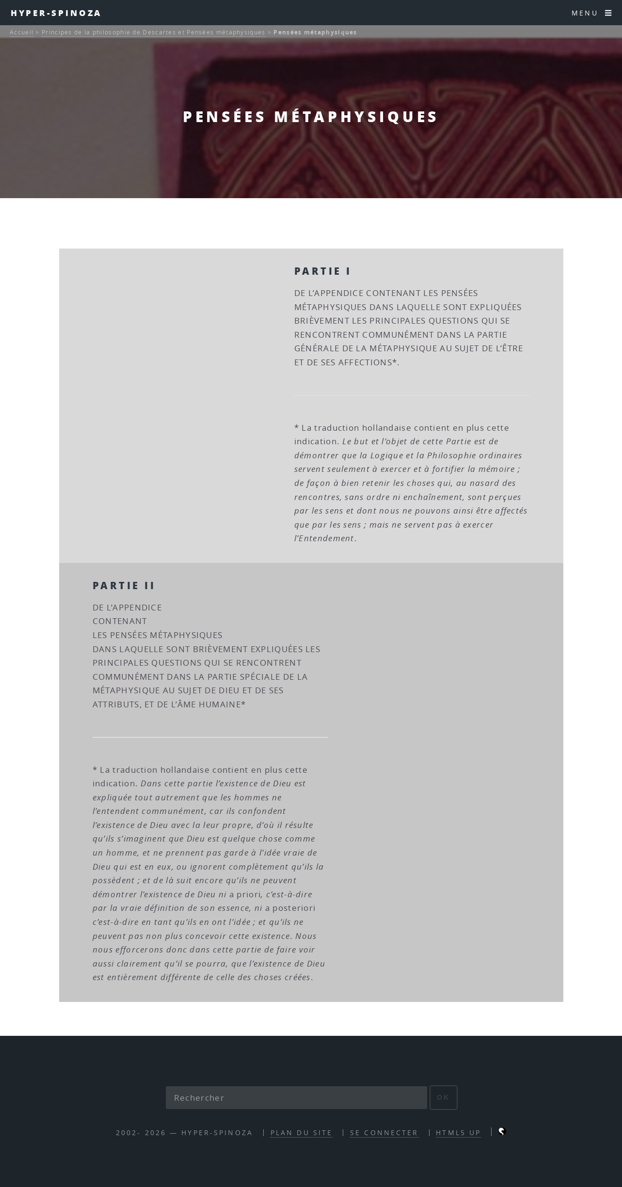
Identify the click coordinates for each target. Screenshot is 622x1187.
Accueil (21, 32)
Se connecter (384, 1132)
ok (443, 1097)
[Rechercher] (297, 1097)
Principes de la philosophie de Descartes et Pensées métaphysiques (154, 32)
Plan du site (302, 1132)
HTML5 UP (458, 1132)
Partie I (323, 271)
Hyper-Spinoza (56, 12)
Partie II (124, 585)
